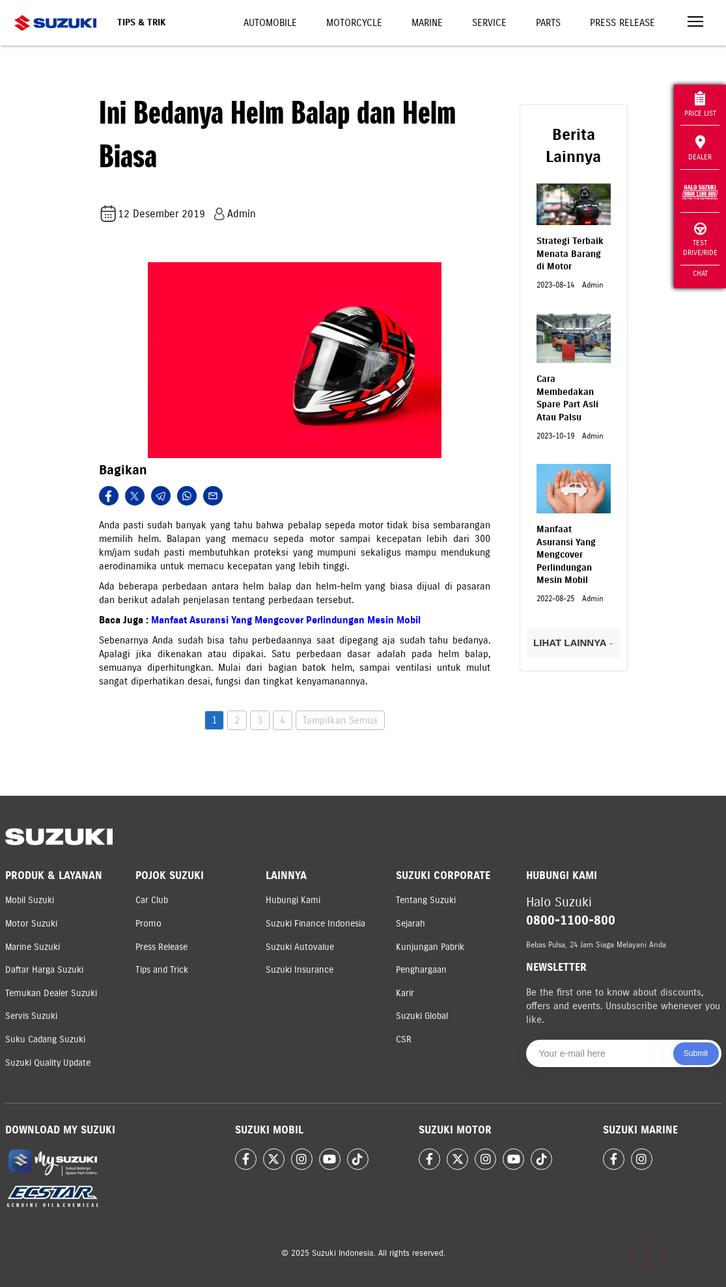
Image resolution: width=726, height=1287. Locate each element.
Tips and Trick (161, 969)
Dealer (700, 148)
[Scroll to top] (647, 1250)
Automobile (270, 23)
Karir (405, 993)
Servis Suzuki (31, 1016)
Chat (700, 273)
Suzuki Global (422, 1016)
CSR (404, 1039)
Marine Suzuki (32, 947)
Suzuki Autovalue (300, 947)
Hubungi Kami (293, 900)
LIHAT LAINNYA (573, 642)
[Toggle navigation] (695, 23)
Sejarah (410, 923)
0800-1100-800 (570, 920)
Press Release (622, 23)
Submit (696, 1053)
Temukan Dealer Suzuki (51, 993)
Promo (148, 923)
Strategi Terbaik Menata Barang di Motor (570, 254)
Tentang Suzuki (426, 900)
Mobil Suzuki (29, 900)
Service (489, 23)
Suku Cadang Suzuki (45, 1039)
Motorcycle (354, 23)
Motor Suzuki (31, 923)
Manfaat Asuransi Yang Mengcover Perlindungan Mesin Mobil (286, 620)
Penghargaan (421, 969)
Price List (700, 104)
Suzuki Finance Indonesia (315, 923)
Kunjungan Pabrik (430, 947)
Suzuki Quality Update (48, 1062)
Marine (427, 23)
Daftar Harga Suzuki (44, 969)
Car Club (151, 900)
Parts (548, 23)
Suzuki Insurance (299, 969)
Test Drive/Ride (700, 240)
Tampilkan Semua (340, 720)
